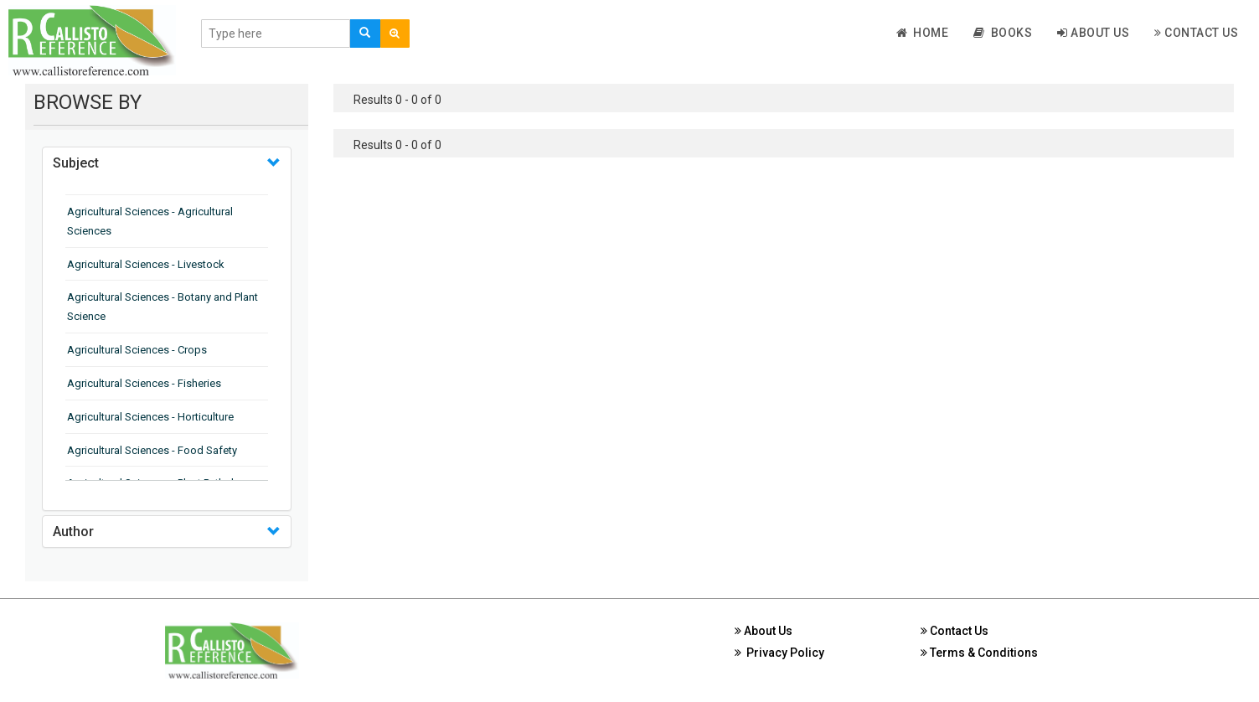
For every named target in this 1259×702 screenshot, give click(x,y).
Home (922, 32)
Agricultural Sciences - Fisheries (144, 383)
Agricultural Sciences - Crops (137, 349)
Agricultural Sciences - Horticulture (150, 416)
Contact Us (1196, 32)
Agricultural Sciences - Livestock (145, 264)
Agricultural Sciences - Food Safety (152, 450)
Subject (76, 163)
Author (73, 531)
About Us (1093, 32)
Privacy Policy (779, 652)
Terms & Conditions (979, 652)
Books (1002, 32)
